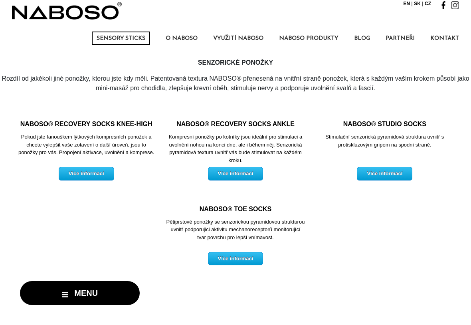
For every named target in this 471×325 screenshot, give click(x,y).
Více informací (86, 173)
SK (417, 3)
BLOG (362, 39)
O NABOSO (182, 39)
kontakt (444, 39)
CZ (428, 3)
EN (407, 3)
